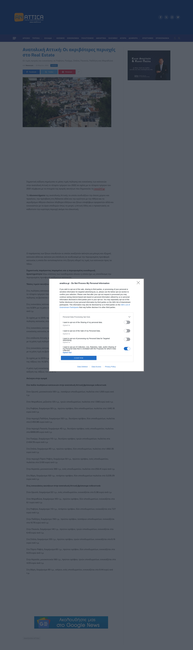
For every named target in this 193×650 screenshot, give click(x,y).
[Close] (139, 283)
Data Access (96, 367)
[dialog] (96, 325)
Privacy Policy (110, 367)
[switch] (127, 322)
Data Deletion (82, 367)
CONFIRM (78, 358)
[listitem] (96, 317)
